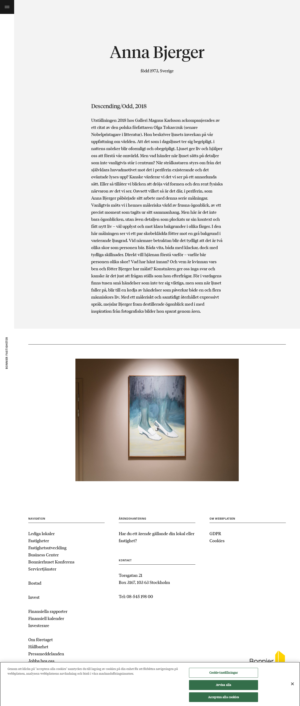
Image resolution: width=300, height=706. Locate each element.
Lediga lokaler (41, 533)
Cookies (217, 540)
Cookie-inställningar (223, 675)
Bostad (34, 583)
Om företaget (40, 639)
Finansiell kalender (46, 618)
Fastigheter (38, 540)
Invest (34, 597)
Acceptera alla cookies (223, 699)
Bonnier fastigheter (6, 353)
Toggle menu (7, 7)
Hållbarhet (38, 646)
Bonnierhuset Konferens (51, 562)
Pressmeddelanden (46, 654)
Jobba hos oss (41, 661)
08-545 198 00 (140, 596)
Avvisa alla (223, 687)
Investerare (38, 625)
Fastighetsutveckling (47, 547)
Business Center (43, 555)
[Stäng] (292, 685)
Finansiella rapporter (47, 611)
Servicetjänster (42, 569)
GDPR (215, 533)
